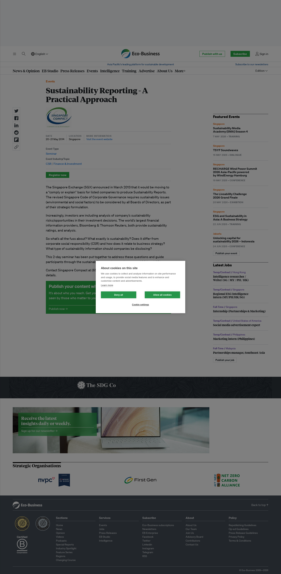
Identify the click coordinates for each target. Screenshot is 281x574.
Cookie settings (140, 304)
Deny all (118, 295)
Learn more (107, 285)
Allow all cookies (162, 295)
